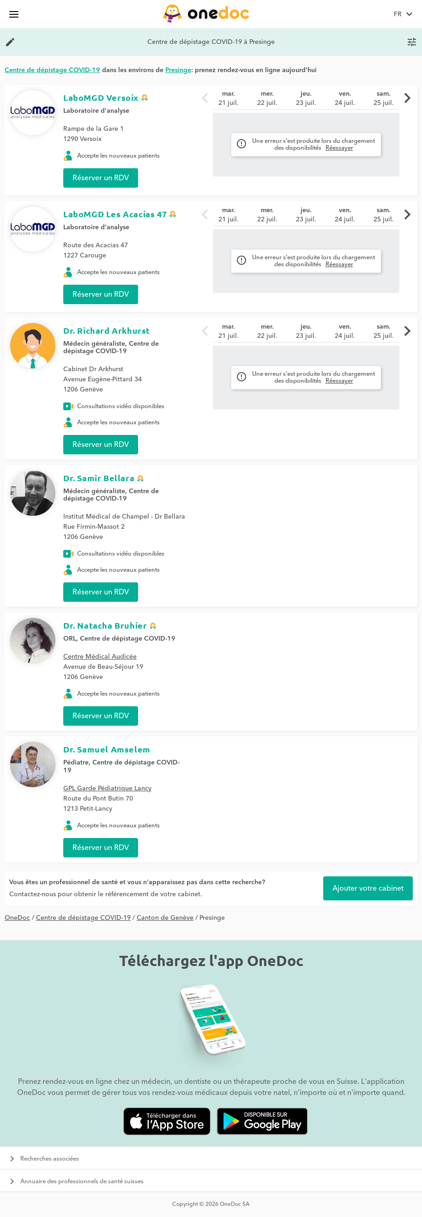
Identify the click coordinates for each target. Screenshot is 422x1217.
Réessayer (339, 148)
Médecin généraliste (94, 343)
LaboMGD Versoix (101, 97)
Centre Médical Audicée (100, 656)
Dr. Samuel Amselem (107, 749)
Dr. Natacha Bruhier (105, 625)
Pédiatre (76, 762)
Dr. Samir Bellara (98, 477)
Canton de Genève (165, 917)
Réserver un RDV (100, 177)
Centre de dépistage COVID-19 (111, 347)
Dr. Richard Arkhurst (106, 330)
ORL (69, 638)
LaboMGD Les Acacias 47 (115, 213)
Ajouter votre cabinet (368, 888)
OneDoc (17, 917)
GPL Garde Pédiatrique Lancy (107, 788)
